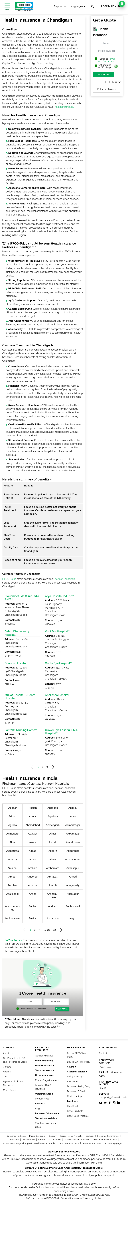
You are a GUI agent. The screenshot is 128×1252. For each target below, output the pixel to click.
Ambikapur (72, 868)
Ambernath (52, 868)
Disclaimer (14, 1139)
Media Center (10, 1090)
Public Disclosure (37, 1136)
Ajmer (52, 833)
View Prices (62, 1009)
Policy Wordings (75, 1076)
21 (48, 929)
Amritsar (13, 885)
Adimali (72, 807)
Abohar (12, 807)
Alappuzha (12, 850)
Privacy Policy (28, 1139)
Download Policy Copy (78, 1086)
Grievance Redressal (17, 1136)
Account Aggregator (114, 1143)
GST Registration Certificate (77, 1139)
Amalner (12, 868)
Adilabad (52, 807)
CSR (5, 1076)
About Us (7, 1053)
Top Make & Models (45, 1118)
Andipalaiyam (12, 918)
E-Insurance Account (92, 1143)
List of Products (75, 1111)
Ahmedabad (33, 825)
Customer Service (76, 1071)
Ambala (32, 868)
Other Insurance (43, 1094)
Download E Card (76, 1091)
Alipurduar (73, 850)
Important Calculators (46, 1113)
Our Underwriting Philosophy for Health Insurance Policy (30, 1143)
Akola (32, 842)
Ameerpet (32, 876)
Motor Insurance (43, 1060)
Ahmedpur (12, 833)
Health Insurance (44, 1065)
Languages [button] (76, 6)
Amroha (32, 885)
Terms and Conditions (106, 60)
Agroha (12, 825)
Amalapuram (72, 859)
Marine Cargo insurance (47, 1080)
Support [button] (58, 6)
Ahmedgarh (52, 825)
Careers (7, 1067)
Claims (71, 1067)
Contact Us (104, 1053)
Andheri (52, 906)
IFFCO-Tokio (9, 579)
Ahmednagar (72, 825)
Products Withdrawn (69, 1143)
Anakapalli (12, 893)
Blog (37, 1108)
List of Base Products (78, 1116)
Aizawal (32, 833)
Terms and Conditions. (38, 1008)
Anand (32, 893)
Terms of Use (44, 1139)
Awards (7, 1071)
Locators (71, 1101)
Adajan (33, 807)
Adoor (32, 816)
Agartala (53, 816)
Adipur (12, 816)
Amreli (73, 876)
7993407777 (105, 1066)
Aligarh (53, 850)
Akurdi (53, 842)
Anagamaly (72, 885)
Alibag (32, 850)
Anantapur (73, 893)
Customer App (74, 1096)
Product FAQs (42, 1098)
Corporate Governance (108, 1136)
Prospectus (73, 1081)
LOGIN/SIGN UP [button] (110, 6)
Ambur (12, 876)
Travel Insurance (43, 1070)
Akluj (13, 842)
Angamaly (53, 918)
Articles (39, 1103)
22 (54, 929)
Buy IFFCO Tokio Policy (78, 1062)
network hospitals (65, 579)
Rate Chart (72, 1106)
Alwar (52, 859)
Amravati (52, 876)
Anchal (33, 906)
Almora (12, 859)
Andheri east (73, 906)
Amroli (53, 885)
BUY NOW (103, 74)
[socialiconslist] (100, 1102)
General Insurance (44, 1055)
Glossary (53, 1136)
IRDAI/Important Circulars (105, 1139)
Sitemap (57, 1139)
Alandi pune (73, 842)
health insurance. (64, 106)
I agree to (106, 60)
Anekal (33, 918)
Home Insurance (43, 1075)
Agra (73, 816)
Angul (72, 918)
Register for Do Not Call (71, 1136)
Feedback (89, 1136)
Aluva (32, 859)
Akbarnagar (73, 833)
